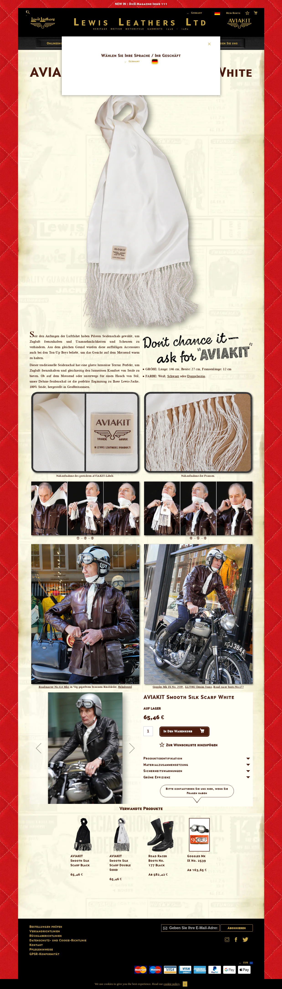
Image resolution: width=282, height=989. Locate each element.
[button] (131, 61)
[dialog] (141, 494)
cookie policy (172, 984)
